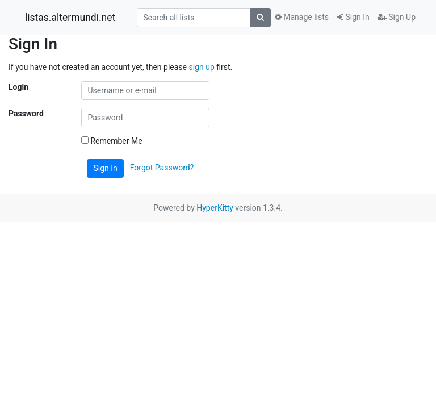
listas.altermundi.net (70, 17)
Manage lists (302, 17)
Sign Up (397, 17)
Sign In (353, 17)
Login (18, 86)
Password (26, 113)
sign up (201, 67)
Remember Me (111, 140)
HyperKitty (214, 207)
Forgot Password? (162, 167)
